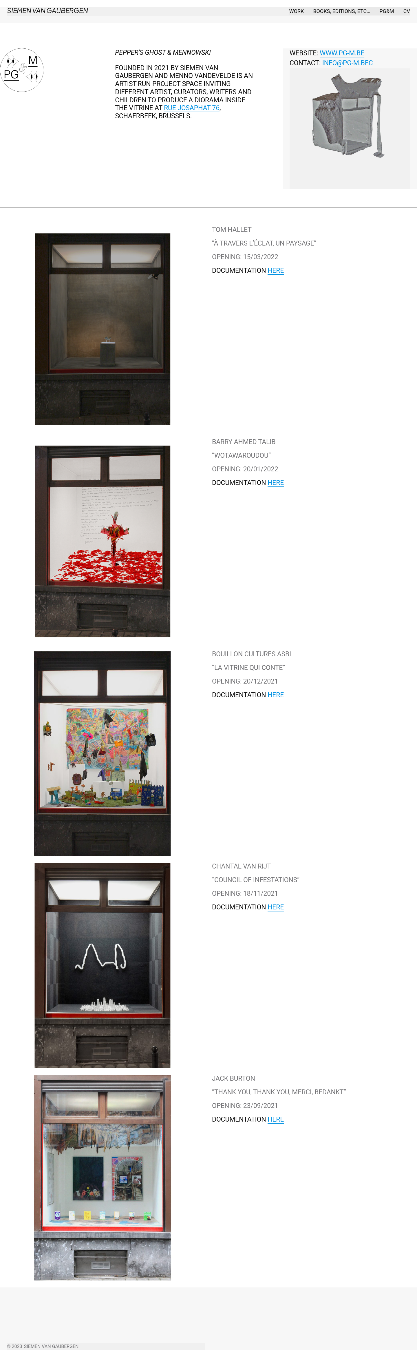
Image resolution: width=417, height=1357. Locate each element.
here (276, 271)
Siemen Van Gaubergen (47, 10)
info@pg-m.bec (347, 63)
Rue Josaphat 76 (192, 108)
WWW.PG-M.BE (342, 53)
